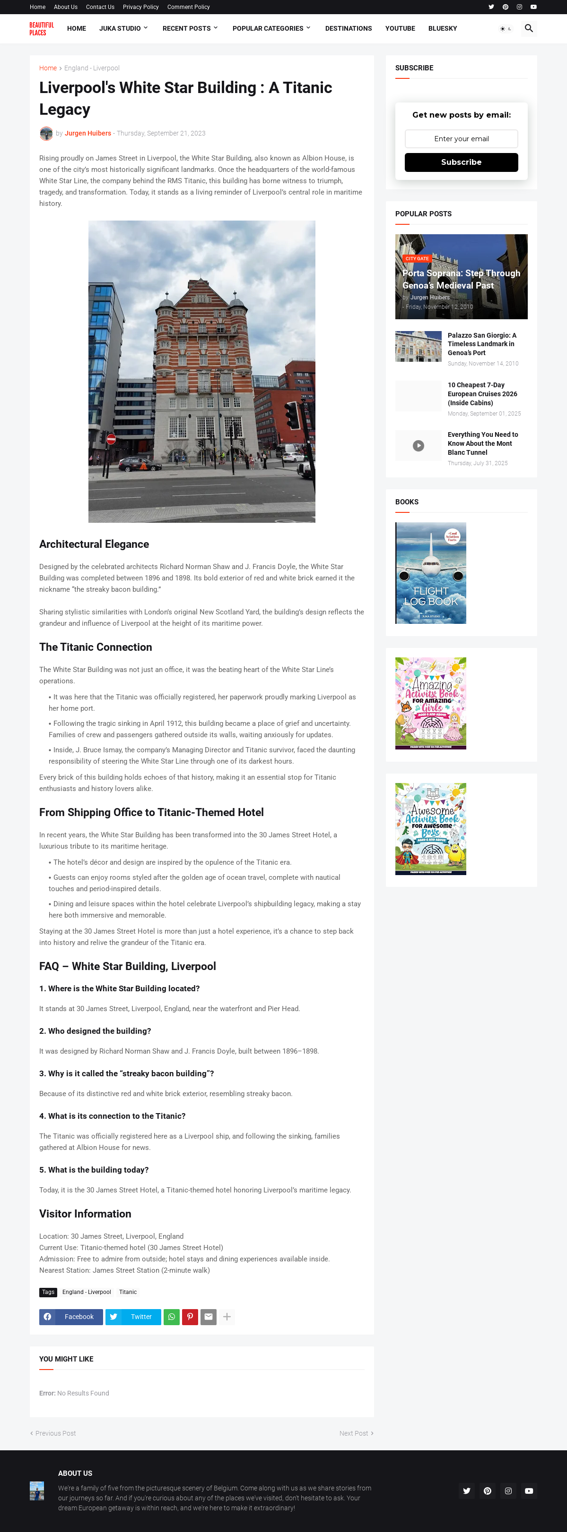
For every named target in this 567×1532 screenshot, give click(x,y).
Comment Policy (188, 7)
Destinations (348, 28)
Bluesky (442, 28)
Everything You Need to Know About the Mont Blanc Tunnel (483, 443)
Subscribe (461, 162)
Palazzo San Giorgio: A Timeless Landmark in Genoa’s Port (482, 344)
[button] (506, 29)
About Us (66, 7)
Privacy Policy (141, 7)
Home (37, 7)
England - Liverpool (92, 68)
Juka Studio (120, 28)
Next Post (354, 1433)
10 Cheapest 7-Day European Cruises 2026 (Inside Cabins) (482, 394)
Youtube (400, 28)
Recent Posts (187, 28)
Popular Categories (268, 28)
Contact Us (100, 7)
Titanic (128, 1292)
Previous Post (55, 1433)
